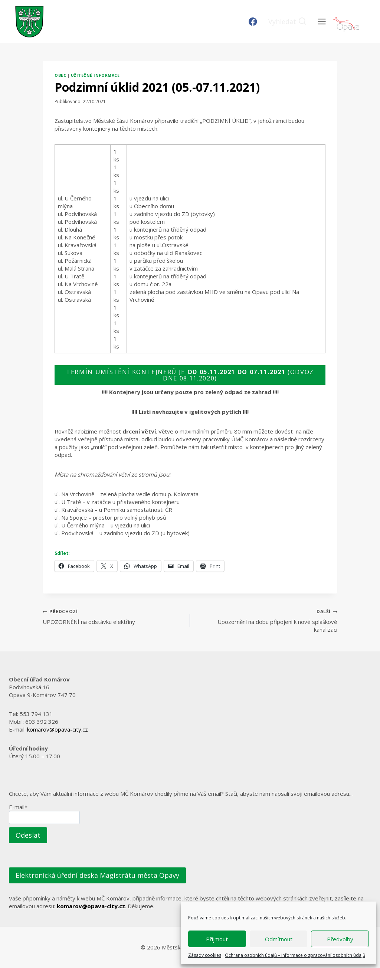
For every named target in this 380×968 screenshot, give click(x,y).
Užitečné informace (95, 75)
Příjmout (217, 939)
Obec (60, 75)
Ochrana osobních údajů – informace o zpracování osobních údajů (295, 955)
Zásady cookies (204, 955)
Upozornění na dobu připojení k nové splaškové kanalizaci (266, 620)
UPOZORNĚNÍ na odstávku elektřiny (113, 616)
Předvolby (340, 939)
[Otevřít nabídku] (322, 21)
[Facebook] (253, 21)
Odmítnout (278, 939)
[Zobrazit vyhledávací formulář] (287, 21)
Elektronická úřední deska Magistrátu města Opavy (97, 875)
